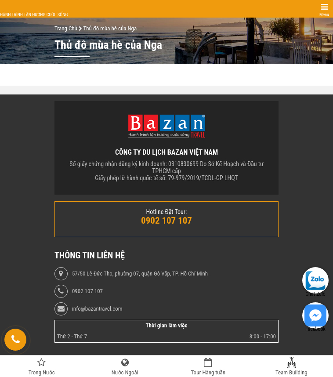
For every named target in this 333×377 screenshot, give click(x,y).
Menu (324, 14)
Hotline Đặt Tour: (166, 211)
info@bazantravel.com (97, 309)
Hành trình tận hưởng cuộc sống (34, 14)
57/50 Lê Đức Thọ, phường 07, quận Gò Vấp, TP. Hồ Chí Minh (140, 274)
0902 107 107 (87, 291)
